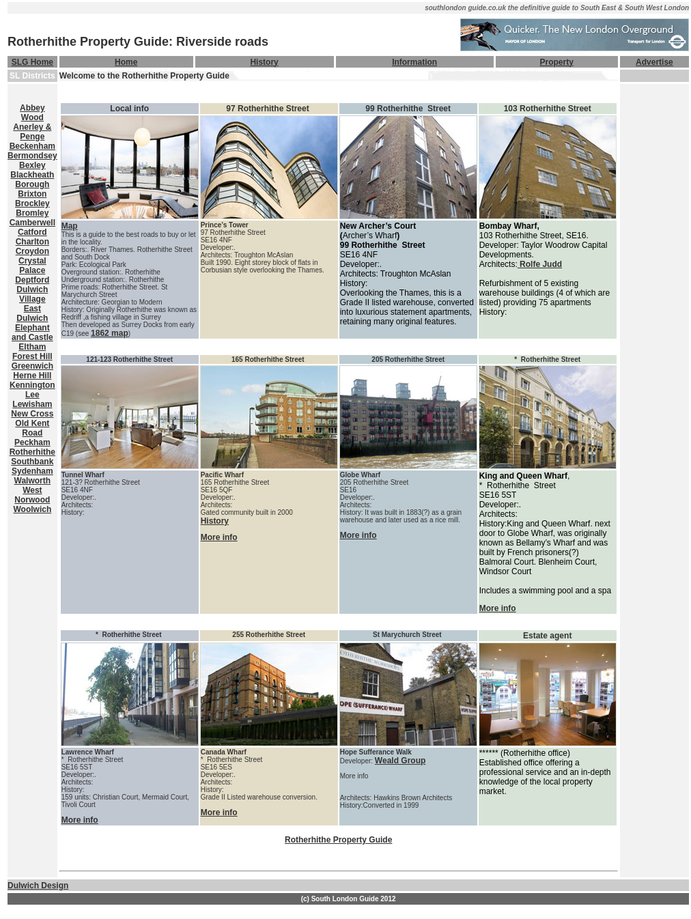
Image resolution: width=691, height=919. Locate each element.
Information (414, 62)
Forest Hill (32, 356)
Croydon (32, 251)
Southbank (32, 461)
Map (69, 226)
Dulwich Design (38, 885)
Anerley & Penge (32, 131)
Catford (32, 232)
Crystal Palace (32, 265)
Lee (32, 394)
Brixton (32, 194)
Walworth (32, 480)
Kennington (32, 385)
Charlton (32, 241)
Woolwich (32, 509)
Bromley (32, 213)
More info (219, 537)
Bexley (32, 165)
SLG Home (32, 62)
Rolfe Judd (540, 264)
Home (126, 62)
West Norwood (32, 495)
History (264, 62)
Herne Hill (32, 375)
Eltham (32, 347)
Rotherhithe (32, 452)
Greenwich (32, 366)
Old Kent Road (32, 428)
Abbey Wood (32, 112)
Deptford (32, 280)
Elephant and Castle (32, 332)
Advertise (654, 62)
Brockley (32, 203)
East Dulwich (32, 313)
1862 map (109, 333)
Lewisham (32, 404)
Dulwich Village (32, 294)
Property (557, 62)
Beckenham (32, 146)
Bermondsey (32, 155)
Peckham (32, 442)
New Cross (32, 414)
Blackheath (32, 175)
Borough (32, 184)
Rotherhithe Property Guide (338, 840)
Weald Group (400, 760)
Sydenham (32, 471)
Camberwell (32, 222)
